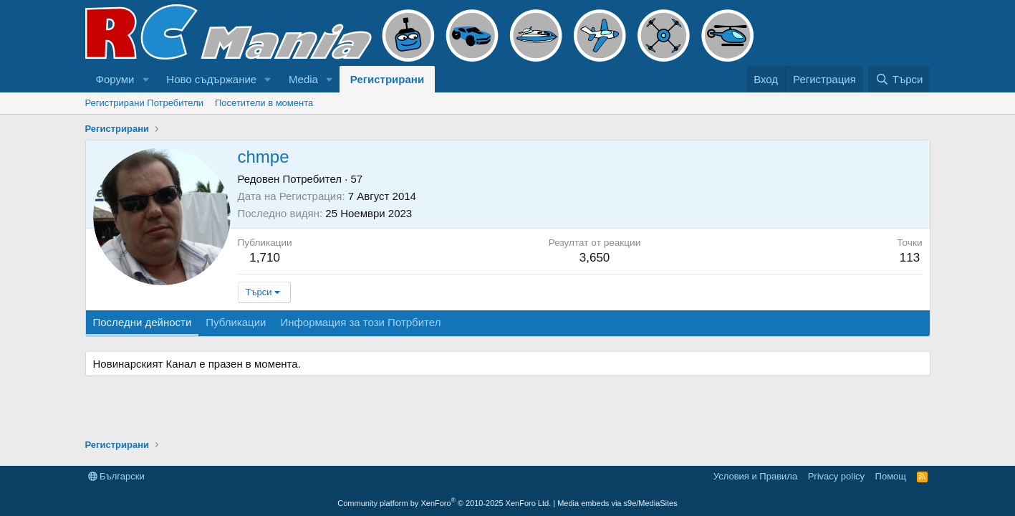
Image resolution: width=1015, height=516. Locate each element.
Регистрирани (387, 79)
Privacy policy (836, 476)
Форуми (115, 79)
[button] (145, 79)
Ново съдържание (211, 79)
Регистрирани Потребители (144, 102)
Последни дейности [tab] (142, 322)
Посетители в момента (264, 102)
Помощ (890, 476)
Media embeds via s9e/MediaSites (617, 503)
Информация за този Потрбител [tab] (360, 322)
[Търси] (899, 79)
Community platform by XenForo (444, 503)
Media (303, 79)
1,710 (264, 257)
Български (116, 476)
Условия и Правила (755, 476)
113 (910, 257)
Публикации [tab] (236, 322)
